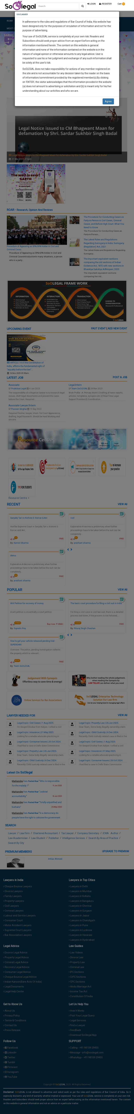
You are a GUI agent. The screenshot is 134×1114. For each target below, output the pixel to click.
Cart (120, 4)
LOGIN (91, 4)
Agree (108, 101)
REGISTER (105, 4)
